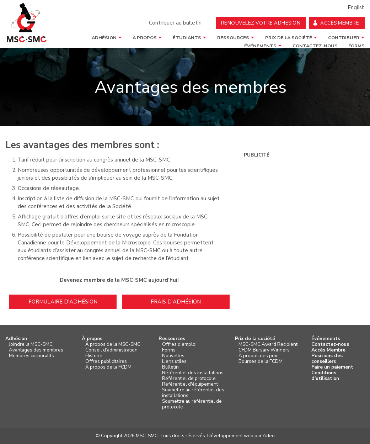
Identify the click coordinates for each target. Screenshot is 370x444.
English (356, 7)
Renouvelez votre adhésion (261, 23)
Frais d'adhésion (176, 301)
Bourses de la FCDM (260, 361)
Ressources (233, 38)
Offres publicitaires (106, 361)
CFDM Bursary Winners (264, 350)
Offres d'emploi (179, 344)
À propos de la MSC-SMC (112, 344)
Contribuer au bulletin (175, 22)
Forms (169, 350)
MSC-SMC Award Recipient (267, 344)
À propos (145, 38)
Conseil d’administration (111, 350)
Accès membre (339, 23)
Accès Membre (328, 350)
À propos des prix (257, 356)
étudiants (187, 38)
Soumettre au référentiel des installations (193, 392)
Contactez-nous (330, 344)
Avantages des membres (36, 350)
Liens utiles (174, 361)
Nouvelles (173, 356)
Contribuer (343, 38)
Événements (325, 339)
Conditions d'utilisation (325, 375)
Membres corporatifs (31, 356)
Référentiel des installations (193, 373)
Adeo (269, 435)
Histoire (93, 356)
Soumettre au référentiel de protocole (192, 404)
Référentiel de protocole (189, 378)
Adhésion (104, 38)
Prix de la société (288, 38)
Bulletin (170, 367)
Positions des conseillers (327, 358)
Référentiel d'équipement (190, 384)
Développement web (230, 435)
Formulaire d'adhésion (62, 301)
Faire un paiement (332, 367)
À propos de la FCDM (108, 367)
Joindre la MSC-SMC (31, 344)
